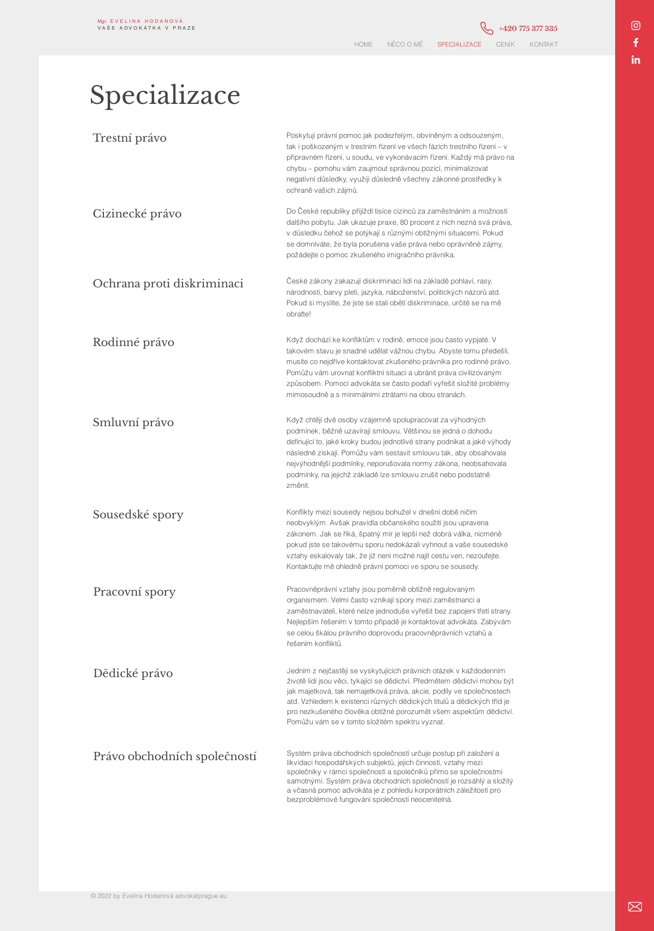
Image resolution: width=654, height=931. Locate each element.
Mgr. (102, 21)
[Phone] (487, 28)
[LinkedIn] (636, 59)
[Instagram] (636, 25)
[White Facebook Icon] (636, 42)
